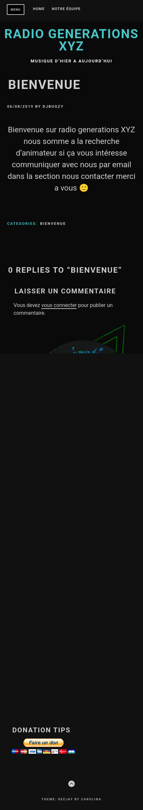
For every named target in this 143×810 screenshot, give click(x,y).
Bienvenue (53, 223)
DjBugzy (53, 106)
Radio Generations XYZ (71, 40)
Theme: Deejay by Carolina (71, 799)
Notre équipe (66, 9)
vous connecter (59, 305)
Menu (16, 9)
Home (39, 9)
